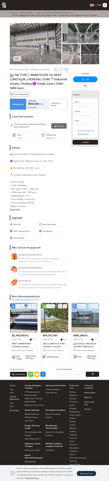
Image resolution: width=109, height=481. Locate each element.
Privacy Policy (89, 392)
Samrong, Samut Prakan (56, 385)
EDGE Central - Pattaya (33, 398)
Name (77, 102)
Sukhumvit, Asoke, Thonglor (73, 404)
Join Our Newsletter (64, 369)
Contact (87, 409)
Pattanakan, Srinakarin (56, 410)
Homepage (13, 13)
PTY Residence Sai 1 (32, 392)
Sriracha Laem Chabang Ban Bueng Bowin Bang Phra (53, 13)
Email (77, 120)
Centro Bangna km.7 (33, 438)
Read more (15, 209)
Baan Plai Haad (31, 395)
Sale (11, 389)
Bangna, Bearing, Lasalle (72, 421)
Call (85, 79)
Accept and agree (84, 130)
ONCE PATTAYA (30, 401)
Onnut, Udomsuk (32, 410)
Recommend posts (26, 13)
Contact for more (17, 369)
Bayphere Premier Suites (34, 405)
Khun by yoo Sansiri (32, 450)
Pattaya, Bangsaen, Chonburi (73, 395)
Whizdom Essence (32, 414)
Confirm (85, 142)
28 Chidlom (50, 450)
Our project (14, 410)
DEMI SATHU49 (30, 461)
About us (88, 397)
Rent (12, 392)
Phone (77, 111)
